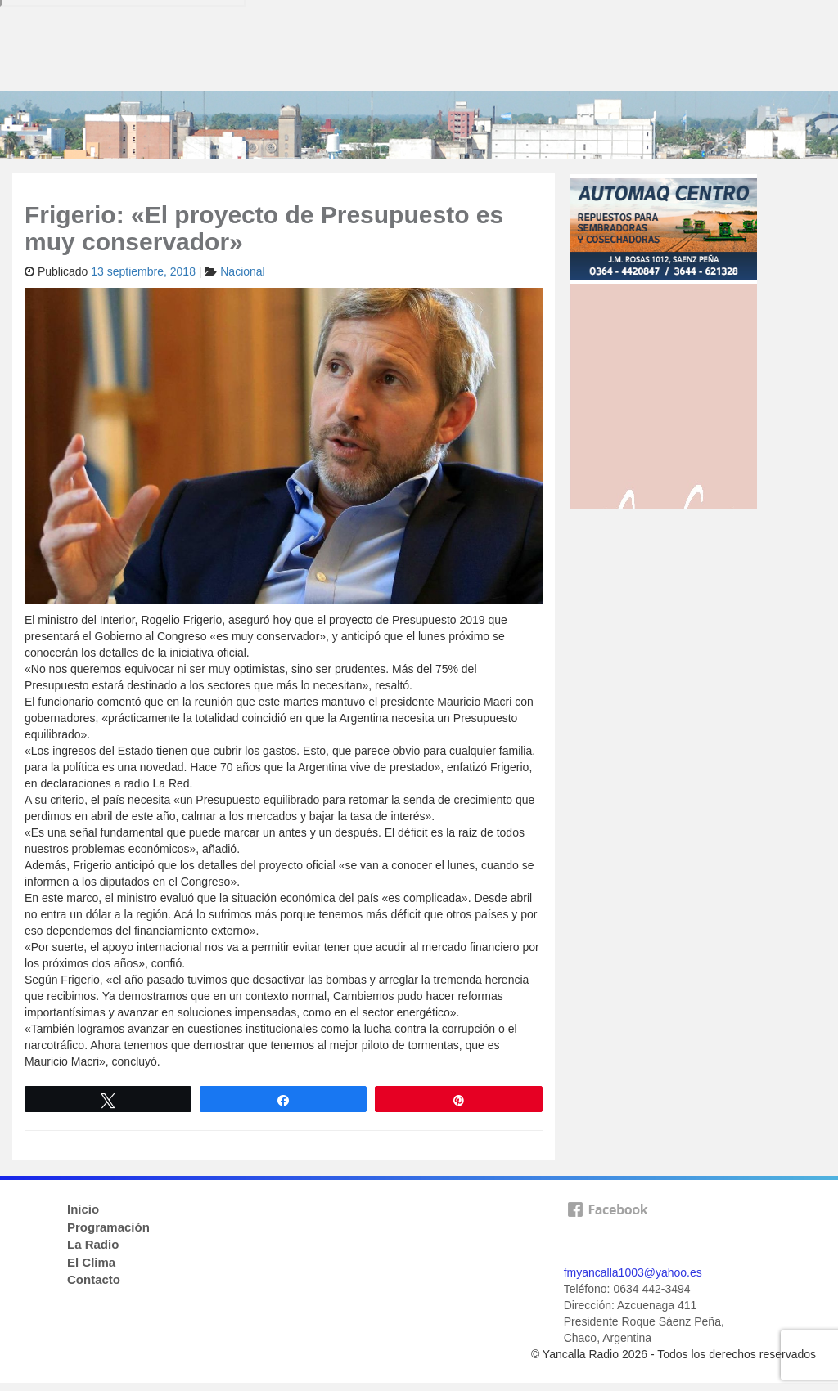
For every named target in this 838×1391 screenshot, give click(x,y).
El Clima (91, 1262)
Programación (108, 1227)
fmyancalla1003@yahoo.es (633, 1272)
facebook (607, 1228)
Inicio (83, 1209)
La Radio (93, 1244)
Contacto (93, 1279)
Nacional (242, 271)
